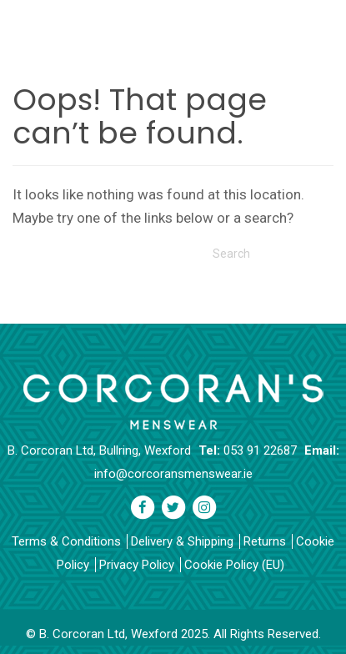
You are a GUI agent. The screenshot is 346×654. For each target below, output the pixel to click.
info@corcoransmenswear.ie (173, 473)
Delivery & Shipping (182, 541)
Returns (264, 541)
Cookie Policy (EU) (234, 564)
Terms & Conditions (66, 541)
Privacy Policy (136, 564)
